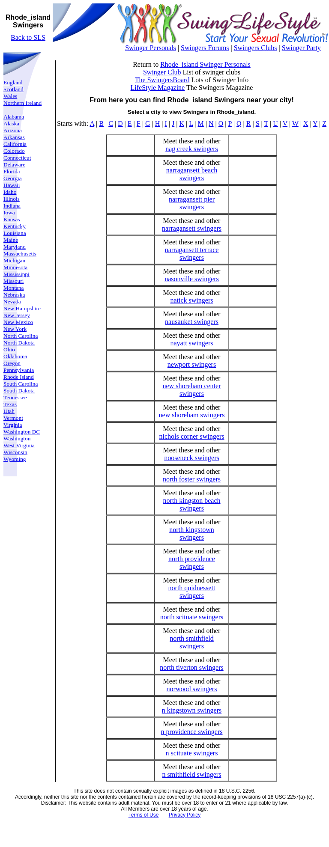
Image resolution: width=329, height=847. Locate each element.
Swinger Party (301, 47)
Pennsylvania (18, 370)
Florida (11, 171)
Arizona (12, 130)
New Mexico (18, 322)
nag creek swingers (191, 148)
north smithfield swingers (192, 642)
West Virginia (19, 445)
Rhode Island (18, 377)
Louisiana (14, 233)
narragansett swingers (191, 228)
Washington (16, 438)
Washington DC (21, 431)
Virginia (12, 425)
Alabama (13, 116)
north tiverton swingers (191, 667)
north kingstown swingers (191, 533)
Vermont (13, 418)
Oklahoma (15, 356)
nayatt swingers (191, 343)
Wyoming (14, 459)
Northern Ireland (22, 103)
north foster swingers (192, 479)
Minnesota (15, 267)
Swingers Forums (205, 47)
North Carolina (20, 336)
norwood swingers (192, 688)
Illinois (11, 199)
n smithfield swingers (191, 774)
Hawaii (11, 185)
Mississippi (16, 274)
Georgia (12, 178)
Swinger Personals (150, 47)
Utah (9, 411)
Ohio (9, 349)
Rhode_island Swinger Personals (205, 64)
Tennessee (15, 397)
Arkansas (14, 137)
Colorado (14, 151)
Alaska (11, 123)
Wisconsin (15, 452)
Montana (13, 288)
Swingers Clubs (255, 47)
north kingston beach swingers (191, 504)
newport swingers (191, 364)
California (15, 144)
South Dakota (19, 390)
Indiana (12, 205)
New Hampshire (22, 308)
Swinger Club (162, 72)
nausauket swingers (191, 321)
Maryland (14, 247)
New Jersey (16, 315)
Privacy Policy (185, 815)
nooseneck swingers (191, 457)
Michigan (14, 260)
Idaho (9, 192)
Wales (10, 96)
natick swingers (191, 300)
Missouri (13, 281)
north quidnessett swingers (191, 591)
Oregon (12, 363)
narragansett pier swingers (192, 203)
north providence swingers (191, 562)
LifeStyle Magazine (158, 87)
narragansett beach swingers (191, 173)
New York (15, 329)
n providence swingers (192, 731)
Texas (10, 404)
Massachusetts (19, 253)
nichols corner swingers (191, 436)
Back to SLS (28, 37)
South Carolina (20, 383)
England (12, 82)
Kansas (11, 219)
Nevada (12, 301)
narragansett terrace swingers (192, 253)
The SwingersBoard (162, 79)
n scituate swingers (192, 753)
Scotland (13, 89)
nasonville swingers (191, 278)
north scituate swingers (192, 617)
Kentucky (14, 226)
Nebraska (14, 294)
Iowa (9, 212)
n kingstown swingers (192, 710)
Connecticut (17, 158)
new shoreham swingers (192, 415)
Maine (10, 240)
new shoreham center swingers (192, 389)
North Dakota (19, 342)
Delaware (14, 164)
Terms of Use (144, 815)
